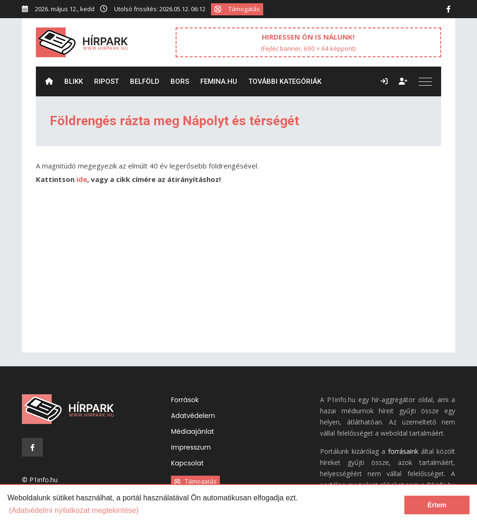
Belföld (144, 81)
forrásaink (403, 451)
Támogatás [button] (237, 9)
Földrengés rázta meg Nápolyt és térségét (174, 120)
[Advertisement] (238, 273)
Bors (179, 81)
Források (184, 399)
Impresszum (191, 447)
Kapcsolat (187, 463)
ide (81, 179)
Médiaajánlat (192, 431)
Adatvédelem (193, 415)
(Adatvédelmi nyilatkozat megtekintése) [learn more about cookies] (73, 510)
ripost (106, 81)
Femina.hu (218, 81)
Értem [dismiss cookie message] (437, 505)
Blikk (73, 81)
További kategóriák (284, 81)
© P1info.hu (40, 479)
